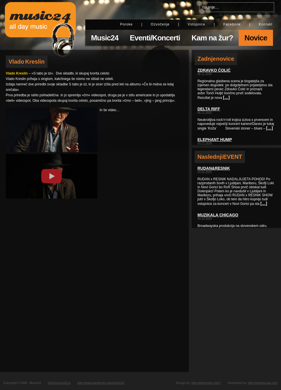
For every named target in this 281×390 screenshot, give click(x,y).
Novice (255, 38)
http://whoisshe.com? (206, 383)
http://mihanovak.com (263, 383)
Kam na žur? (212, 38)
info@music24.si (59, 383)
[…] (226, 97)
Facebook (232, 24)
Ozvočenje (160, 24)
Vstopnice (196, 24)
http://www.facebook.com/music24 (100, 383)
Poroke (126, 24)
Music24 (104, 38)
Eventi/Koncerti (155, 38)
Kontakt (265, 24)
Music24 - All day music (40, 25)
